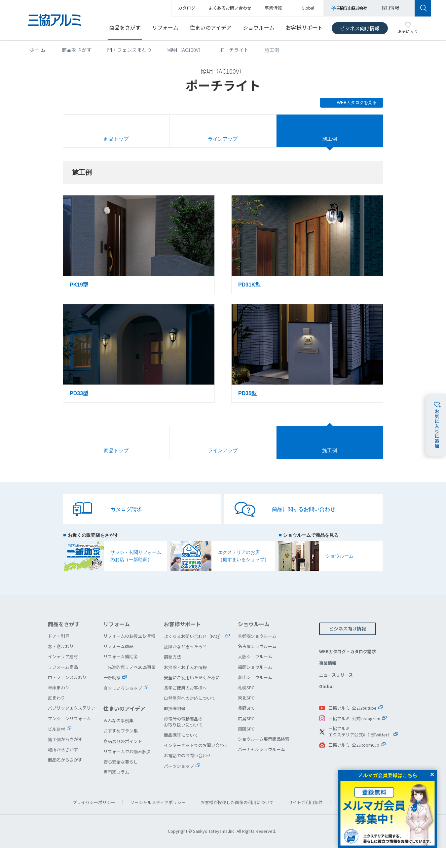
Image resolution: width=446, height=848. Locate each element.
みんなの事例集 (118, 720)
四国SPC (246, 729)
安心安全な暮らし (120, 762)
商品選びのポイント (122, 741)
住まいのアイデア (211, 27)
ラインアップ (223, 139)
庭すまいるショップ (122, 688)
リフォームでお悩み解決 (127, 751)
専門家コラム (116, 772)
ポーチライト (234, 49)
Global (326, 686)
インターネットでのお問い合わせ (196, 745)
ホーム (38, 49)
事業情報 (327, 663)
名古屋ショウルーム (257, 646)
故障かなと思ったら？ (185, 646)
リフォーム (165, 27)
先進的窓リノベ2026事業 (132, 667)
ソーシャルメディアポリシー (158, 802)
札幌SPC (246, 687)
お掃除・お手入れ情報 (185, 667)
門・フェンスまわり (129, 49)
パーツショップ (179, 766)
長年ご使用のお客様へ (185, 688)
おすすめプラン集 (120, 731)
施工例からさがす (65, 739)
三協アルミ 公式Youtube (352, 708)
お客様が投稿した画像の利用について (237, 802)
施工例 (329, 139)
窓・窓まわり (61, 646)
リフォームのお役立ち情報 (129, 636)
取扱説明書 (174, 708)
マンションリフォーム (69, 718)
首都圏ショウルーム (257, 636)
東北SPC (246, 698)
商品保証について (181, 735)
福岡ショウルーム (255, 667)
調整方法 (172, 657)
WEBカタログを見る (357, 102)
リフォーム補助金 (120, 656)
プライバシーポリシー (93, 802)
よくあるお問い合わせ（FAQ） (193, 636)
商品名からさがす (65, 760)
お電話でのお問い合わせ (187, 755)
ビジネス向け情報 (360, 28)
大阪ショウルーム (255, 656)
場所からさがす (63, 749)
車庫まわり (58, 687)
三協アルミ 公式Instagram (354, 718)
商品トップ (116, 139)
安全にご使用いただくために (192, 677)
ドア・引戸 (58, 636)
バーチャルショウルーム (261, 749)
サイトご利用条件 (305, 802)
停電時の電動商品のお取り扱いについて (183, 722)
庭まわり (56, 698)
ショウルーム (259, 27)
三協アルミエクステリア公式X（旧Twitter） (360, 732)
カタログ (186, 8)
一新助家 (112, 677)
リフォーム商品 (63, 667)
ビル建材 (56, 729)
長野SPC (246, 708)
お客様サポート (304, 27)
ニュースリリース (336, 675)
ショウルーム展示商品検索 (263, 739)
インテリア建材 (63, 656)
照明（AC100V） (185, 49)
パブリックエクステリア (71, 708)
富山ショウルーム (255, 677)
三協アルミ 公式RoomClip (353, 745)
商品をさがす (125, 27)
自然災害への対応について (189, 698)
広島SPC (246, 718)
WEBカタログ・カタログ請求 (347, 651)
